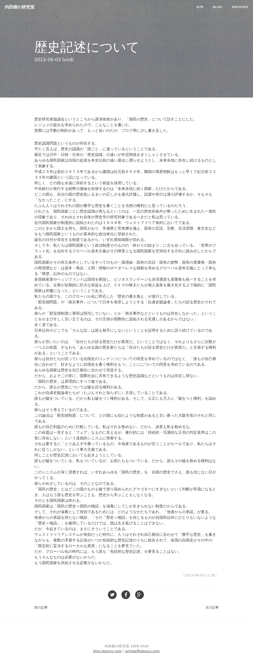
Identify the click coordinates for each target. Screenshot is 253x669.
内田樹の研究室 (20, 7)
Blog (217, 7)
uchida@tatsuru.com (142, 651)
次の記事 (212, 607)
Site (200, 7)
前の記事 (41, 607)
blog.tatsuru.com (107, 651)
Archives (240, 7)
